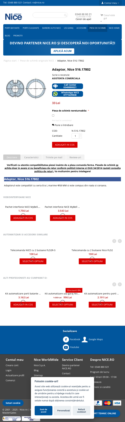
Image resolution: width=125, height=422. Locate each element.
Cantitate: (57, 135)
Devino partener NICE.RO (71, 367)
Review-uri (75, 157)
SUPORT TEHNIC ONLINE (102, 413)
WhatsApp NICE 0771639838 (66, 93)
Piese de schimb (98, 28)
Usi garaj (68, 28)
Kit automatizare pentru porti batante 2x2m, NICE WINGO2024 (102, 293)
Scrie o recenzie (60, 74)
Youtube (71, 347)
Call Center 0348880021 (64, 86)
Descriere (12, 157)
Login (9, 370)
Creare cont (12, 365)
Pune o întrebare (62, 125)
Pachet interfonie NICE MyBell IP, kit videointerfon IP (62, 206)
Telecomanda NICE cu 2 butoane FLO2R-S (33, 250)
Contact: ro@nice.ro (33, 2)
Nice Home (114, 28)
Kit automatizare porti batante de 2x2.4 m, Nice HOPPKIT (23, 293)
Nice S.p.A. (40, 365)
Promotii (17, 35)
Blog (7, 35)
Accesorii (81, 28)
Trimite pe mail (54, 157)
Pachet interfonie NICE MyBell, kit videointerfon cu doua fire (23, 206)
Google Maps (92, 339)
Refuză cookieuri (81, 410)
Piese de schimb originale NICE (37, 60)
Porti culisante (31, 28)
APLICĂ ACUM (62, 51)
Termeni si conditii (100, 387)
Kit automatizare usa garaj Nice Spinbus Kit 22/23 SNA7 (62, 293)
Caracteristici (31, 157)
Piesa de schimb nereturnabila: (69, 110)
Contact (66, 373)
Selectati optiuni (32, 261)
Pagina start (10, 60)
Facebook (71, 339)
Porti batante (12, 28)
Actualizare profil (15, 375)
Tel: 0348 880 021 (12, 2)
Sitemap (38, 375)
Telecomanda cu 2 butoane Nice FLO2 (92, 250)
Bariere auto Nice (51, 28)
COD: (55, 130)
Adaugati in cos (65, 144)
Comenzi (10, 380)
